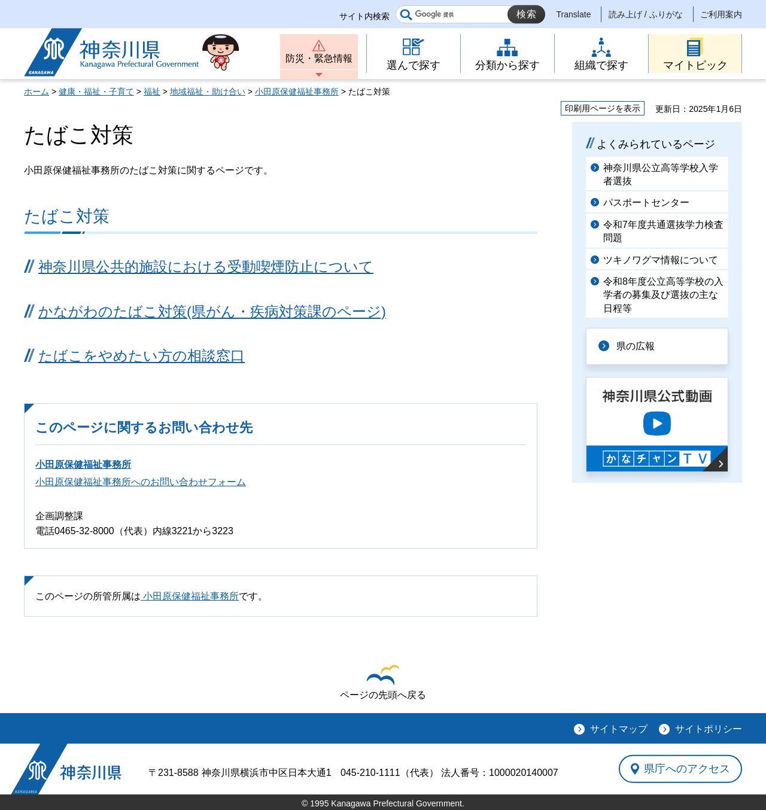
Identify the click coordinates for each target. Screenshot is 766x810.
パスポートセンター (646, 202)
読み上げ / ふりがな (646, 14)
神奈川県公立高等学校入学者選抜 (660, 174)
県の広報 (635, 346)
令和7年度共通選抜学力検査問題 (663, 231)
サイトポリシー (708, 729)
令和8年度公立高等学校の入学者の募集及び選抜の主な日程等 (663, 294)
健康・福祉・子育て (96, 91)
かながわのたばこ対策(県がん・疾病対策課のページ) (212, 311)
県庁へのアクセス (687, 769)
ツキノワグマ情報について (660, 260)
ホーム (36, 91)
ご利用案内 (721, 14)
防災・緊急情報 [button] (318, 58)
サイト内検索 (364, 16)
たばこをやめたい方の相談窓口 (141, 356)
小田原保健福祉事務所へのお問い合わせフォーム (140, 482)
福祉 (152, 91)
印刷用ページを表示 (602, 108)
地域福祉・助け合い (207, 91)
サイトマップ (619, 729)
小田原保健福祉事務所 (297, 91)
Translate (574, 14)
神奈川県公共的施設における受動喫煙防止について (205, 266)
